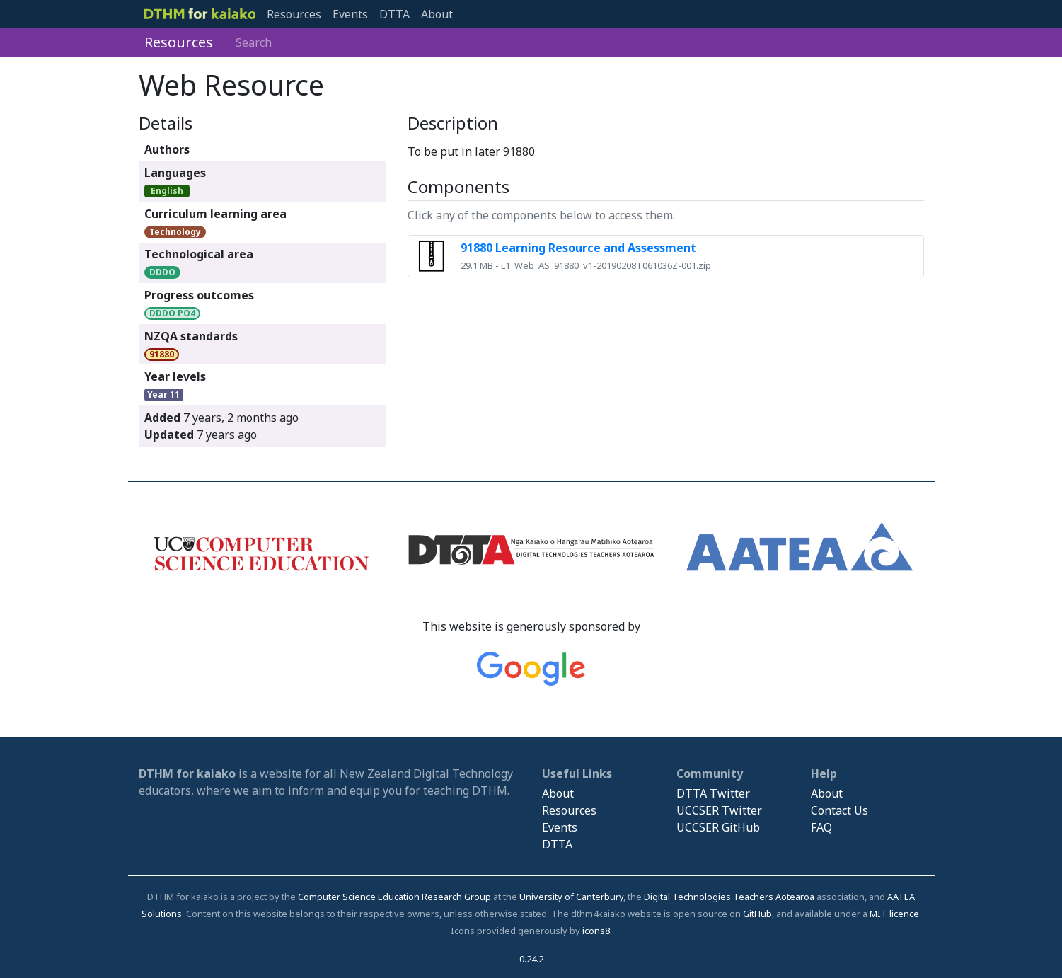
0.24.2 (531, 959)
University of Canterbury (571, 896)
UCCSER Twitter (719, 810)
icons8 (596, 930)
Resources (294, 14)
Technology (175, 232)
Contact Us (839, 810)
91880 (161, 354)
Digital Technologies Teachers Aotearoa (729, 896)
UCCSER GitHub (718, 827)
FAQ (821, 827)
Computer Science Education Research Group (394, 896)
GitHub (757, 913)
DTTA (394, 14)
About (437, 14)
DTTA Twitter (713, 793)
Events (350, 14)
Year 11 (163, 395)
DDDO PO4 (172, 313)
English (167, 191)
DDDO (162, 272)
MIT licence (894, 913)
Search (254, 42)
